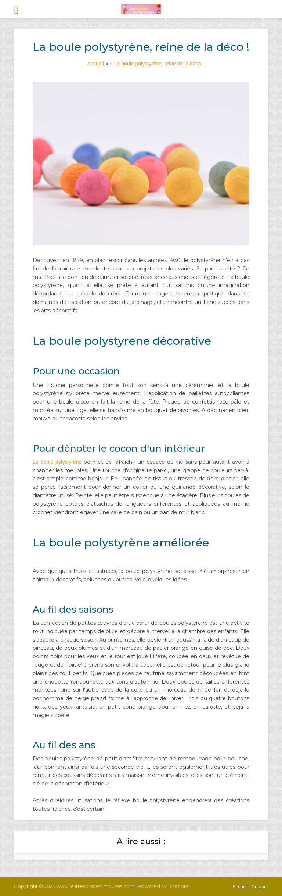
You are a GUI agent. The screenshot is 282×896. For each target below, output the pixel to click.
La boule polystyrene (57, 462)
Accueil (240, 886)
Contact (260, 886)
